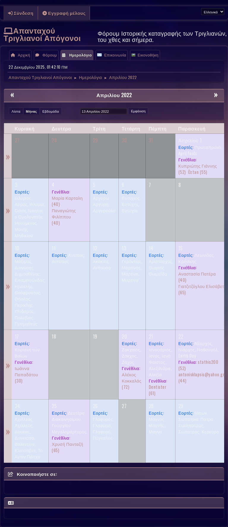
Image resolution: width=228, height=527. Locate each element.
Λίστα (16, 111)
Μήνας (31, 111)
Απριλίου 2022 (114, 95)
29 (95, 140)
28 (54, 140)
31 (151, 140)
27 (17, 140)
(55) (197, 172)
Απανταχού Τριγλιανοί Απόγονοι (42, 34)
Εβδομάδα (50, 111)
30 (124, 140)
